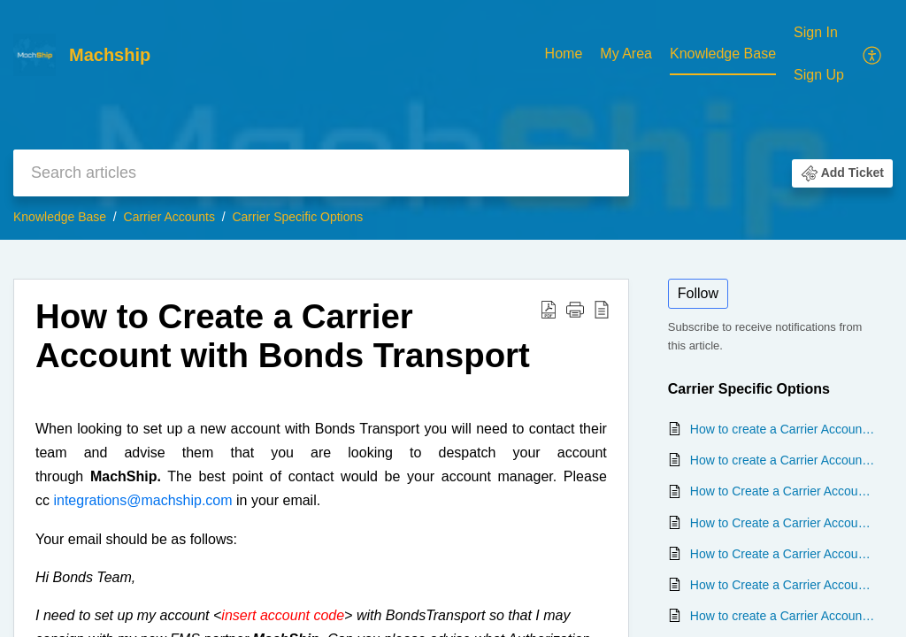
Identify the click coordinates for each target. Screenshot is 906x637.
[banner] (453, 120)
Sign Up (819, 74)
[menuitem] (564, 55)
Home (564, 53)
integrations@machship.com (142, 500)
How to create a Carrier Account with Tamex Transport (782, 460)
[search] (321, 173)
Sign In (816, 32)
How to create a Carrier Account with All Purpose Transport (782, 616)
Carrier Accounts (169, 217)
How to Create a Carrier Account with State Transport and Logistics (782, 585)
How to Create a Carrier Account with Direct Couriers (782, 523)
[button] (873, 54)
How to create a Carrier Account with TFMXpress (782, 429)
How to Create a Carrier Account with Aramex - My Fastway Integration (782, 491)
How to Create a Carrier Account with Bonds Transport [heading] (282, 335)
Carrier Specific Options (297, 217)
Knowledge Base (723, 53)
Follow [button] (698, 293)
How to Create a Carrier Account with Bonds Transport (782, 554)
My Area (626, 53)
